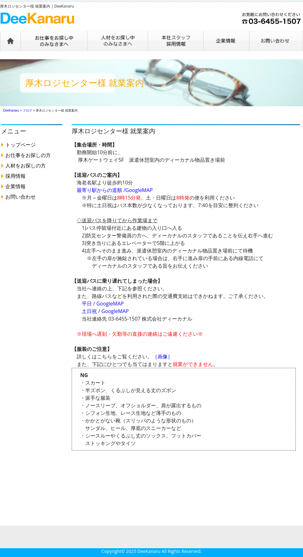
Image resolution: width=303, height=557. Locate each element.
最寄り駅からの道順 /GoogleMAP (115, 190)
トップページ (20, 144)
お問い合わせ (20, 196)
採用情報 (15, 175)
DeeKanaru (148, 551)
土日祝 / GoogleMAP (105, 311)
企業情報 (15, 186)
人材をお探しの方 (25, 165)
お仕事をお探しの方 (28, 155)
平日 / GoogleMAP (103, 303)
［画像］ (162, 356)
